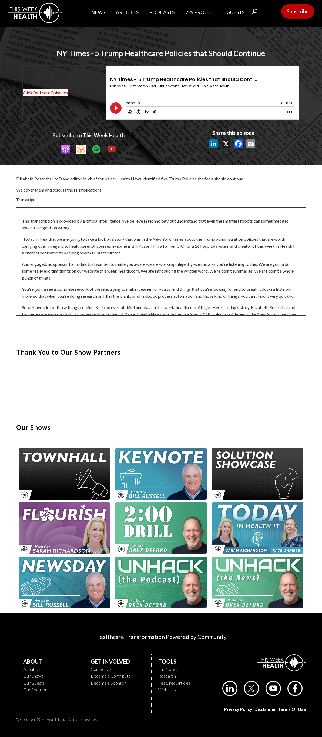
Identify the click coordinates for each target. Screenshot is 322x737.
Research (167, 675)
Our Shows (33, 675)
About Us (31, 669)
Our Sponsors (36, 689)
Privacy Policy (238, 709)
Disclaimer (265, 709)
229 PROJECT (200, 12)
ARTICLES (127, 12)
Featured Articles (174, 682)
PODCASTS (162, 12)
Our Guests (34, 682)
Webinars (167, 689)
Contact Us (101, 669)
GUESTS (235, 12)
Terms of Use (292, 709)
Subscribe (298, 11)
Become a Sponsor (108, 682)
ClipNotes (167, 669)
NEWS (98, 12)
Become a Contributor (111, 675)
